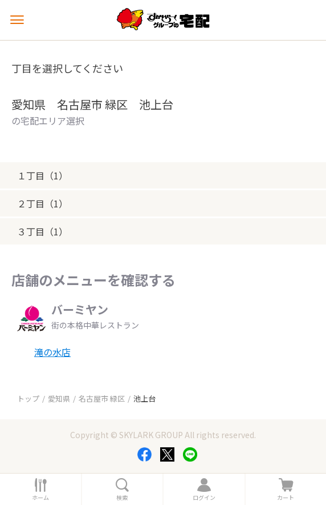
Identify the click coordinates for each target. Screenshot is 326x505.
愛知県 (59, 398)
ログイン (204, 497)
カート (285, 497)
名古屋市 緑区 (102, 398)
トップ (28, 398)
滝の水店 (52, 352)
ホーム (40, 497)
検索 (122, 497)
